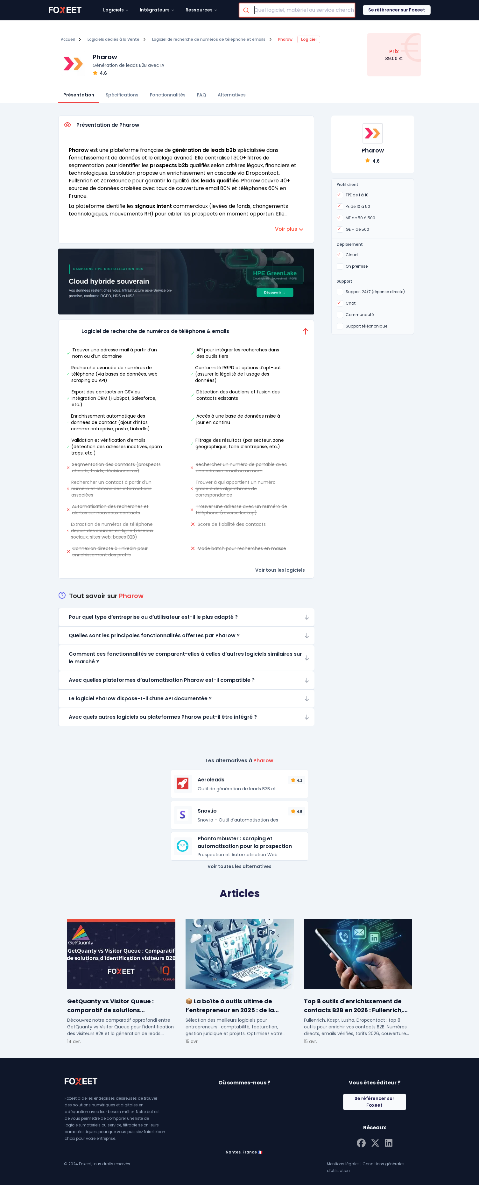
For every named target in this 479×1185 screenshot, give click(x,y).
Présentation (78, 95)
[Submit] (246, 10)
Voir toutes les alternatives (239, 866)
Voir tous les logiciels (280, 570)
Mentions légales (343, 1164)
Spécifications (122, 95)
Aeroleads (211, 779)
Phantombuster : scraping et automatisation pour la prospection (245, 842)
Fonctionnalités (168, 95)
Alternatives (232, 95)
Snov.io (207, 811)
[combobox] (297, 10)
